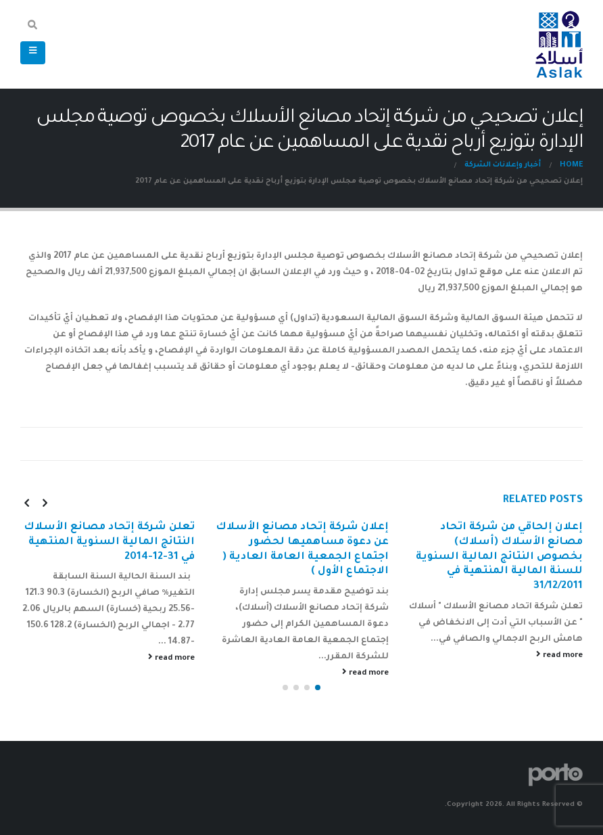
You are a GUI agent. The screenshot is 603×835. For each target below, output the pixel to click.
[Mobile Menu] (32, 52)
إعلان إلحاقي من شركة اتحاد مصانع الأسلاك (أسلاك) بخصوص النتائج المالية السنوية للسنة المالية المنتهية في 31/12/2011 (499, 557)
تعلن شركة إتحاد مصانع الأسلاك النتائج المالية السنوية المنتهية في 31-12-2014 (109, 542)
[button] (317, 687)
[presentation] (45, 503)
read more (559, 655)
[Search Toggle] (33, 27)
